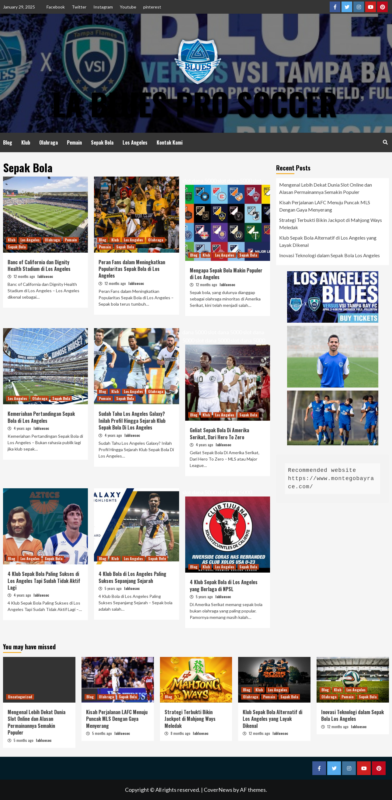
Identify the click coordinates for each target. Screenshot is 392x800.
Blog (7, 142)
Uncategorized (20, 696)
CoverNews (218, 789)
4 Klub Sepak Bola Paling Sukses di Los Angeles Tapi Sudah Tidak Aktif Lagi (44, 580)
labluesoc (45, 276)
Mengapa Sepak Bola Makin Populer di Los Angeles (226, 274)
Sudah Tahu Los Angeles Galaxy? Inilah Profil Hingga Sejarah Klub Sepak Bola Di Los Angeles (132, 420)
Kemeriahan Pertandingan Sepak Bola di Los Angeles (41, 417)
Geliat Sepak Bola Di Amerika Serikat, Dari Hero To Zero (219, 433)
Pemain (74, 142)
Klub (25, 142)
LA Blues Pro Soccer (194, 103)
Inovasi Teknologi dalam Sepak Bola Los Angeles (329, 255)
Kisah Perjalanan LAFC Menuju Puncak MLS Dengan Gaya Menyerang (324, 205)
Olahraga (48, 142)
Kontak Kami (169, 142)
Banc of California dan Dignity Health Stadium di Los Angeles (39, 265)
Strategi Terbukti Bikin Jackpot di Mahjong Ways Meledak (330, 223)
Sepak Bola (102, 142)
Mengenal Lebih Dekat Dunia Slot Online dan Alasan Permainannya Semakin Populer (325, 188)
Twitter (79, 6)
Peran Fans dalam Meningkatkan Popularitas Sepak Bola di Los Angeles (132, 268)
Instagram (103, 6)
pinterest (152, 6)
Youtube (128, 6)
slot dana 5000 (199, 180)
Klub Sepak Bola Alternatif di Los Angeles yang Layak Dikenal (327, 241)
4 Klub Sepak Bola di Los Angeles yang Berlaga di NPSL (224, 585)
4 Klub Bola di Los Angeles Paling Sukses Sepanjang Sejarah (132, 577)
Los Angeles (135, 142)
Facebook (56, 6)
